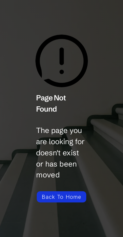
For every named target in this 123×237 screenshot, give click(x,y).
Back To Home (62, 197)
